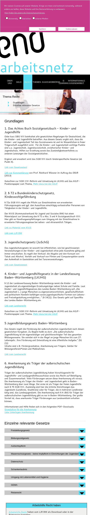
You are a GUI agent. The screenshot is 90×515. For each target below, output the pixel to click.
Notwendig (12, 18)
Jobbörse (54, 82)
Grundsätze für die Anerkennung (20, 409)
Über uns (10, 82)
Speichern (42, 29)
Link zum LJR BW (13, 233)
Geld (19, 82)
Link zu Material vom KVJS (17, 227)
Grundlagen (18, 102)
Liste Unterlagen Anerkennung (19, 412)
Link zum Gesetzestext (15, 167)
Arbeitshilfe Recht (18, 511)
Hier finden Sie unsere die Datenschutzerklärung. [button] (24, 13)
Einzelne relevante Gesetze (26, 105)
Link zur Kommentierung (16, 172)
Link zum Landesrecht (15, 305)
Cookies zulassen (71, 29)
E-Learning (63, 82)
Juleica (46, 82)
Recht (27, 82)
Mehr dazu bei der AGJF (45, 183)
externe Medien (40, 18)
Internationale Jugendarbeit (76, 82)
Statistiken (25, 18)
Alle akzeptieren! (13, 29)
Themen (37, 82)
